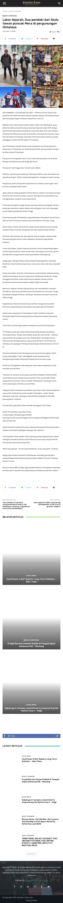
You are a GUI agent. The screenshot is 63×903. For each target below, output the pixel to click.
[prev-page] (4, 719)
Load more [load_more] (31, 854)
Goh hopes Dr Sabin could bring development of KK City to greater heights (47, 504)
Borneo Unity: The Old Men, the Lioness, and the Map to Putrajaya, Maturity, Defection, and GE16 (40, 821)
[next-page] (8, 719)
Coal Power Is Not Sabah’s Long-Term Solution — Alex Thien (31, 580)
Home (5, 11)
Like (57, 736)
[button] (4, 3)
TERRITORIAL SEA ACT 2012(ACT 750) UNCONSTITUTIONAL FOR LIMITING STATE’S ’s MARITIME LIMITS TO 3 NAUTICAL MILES (39, 842)
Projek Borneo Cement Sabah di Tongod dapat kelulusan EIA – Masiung (31, 644)
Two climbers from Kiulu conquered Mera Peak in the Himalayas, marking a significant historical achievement (16, 506)
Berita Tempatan (15, 11)
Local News (31, 575)
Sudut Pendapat (28, 816)
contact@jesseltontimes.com (36, 880)
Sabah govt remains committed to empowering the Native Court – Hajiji (31, 709)
